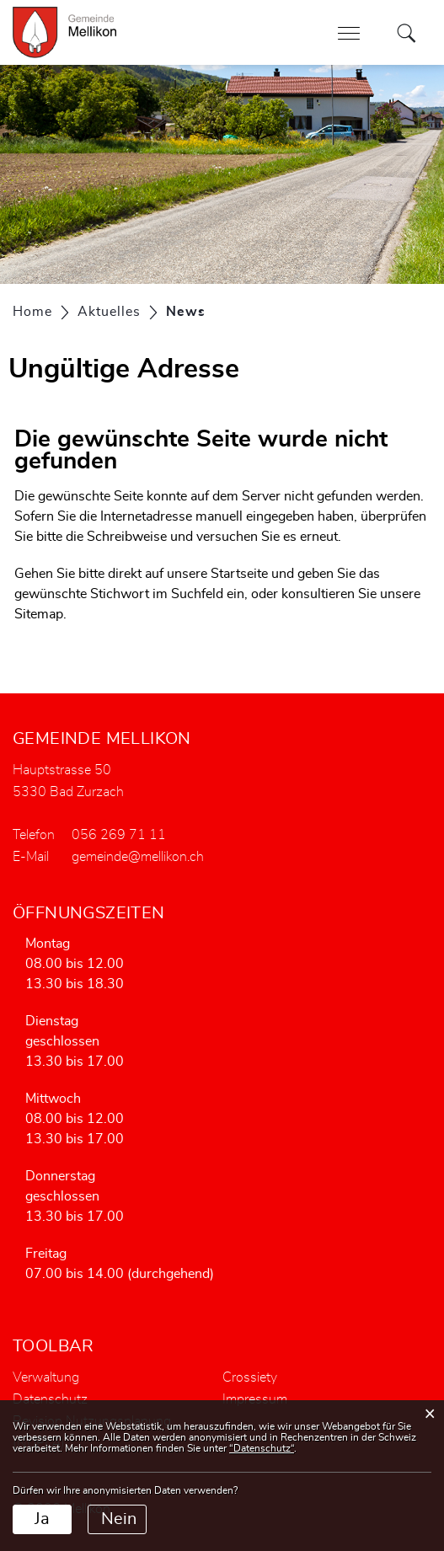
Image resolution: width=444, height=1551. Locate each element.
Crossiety (249, 1377)
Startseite (239, 573)
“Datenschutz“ (261, 1448)
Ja (42, 1519)
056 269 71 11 (119, 835)
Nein (118, 1519)
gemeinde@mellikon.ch (138, 857)
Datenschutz (50, 1399)
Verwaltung (46, 1377)
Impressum (254, 1399)
